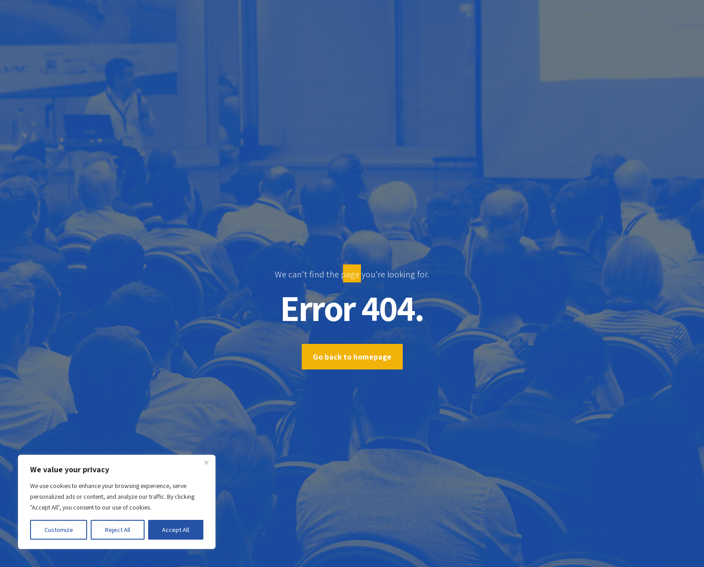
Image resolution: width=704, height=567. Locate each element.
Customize (58, 530)
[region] (117, 502)
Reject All (117, 530)
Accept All (175, 530)
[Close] (206, 462)
